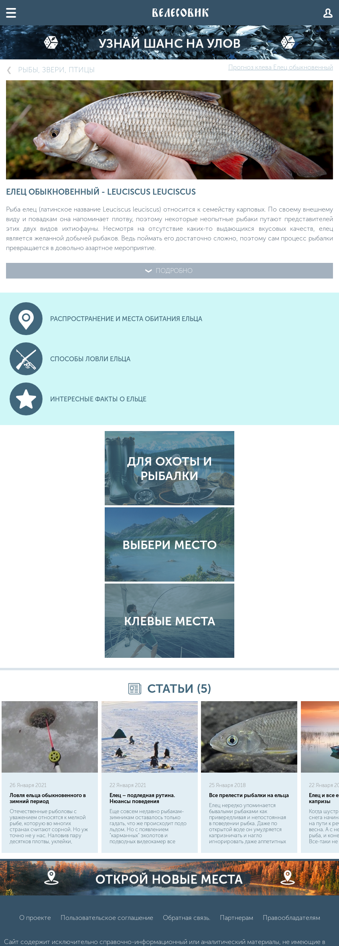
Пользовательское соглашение (107, 918)
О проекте (35, 918)
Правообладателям (291, 918)
